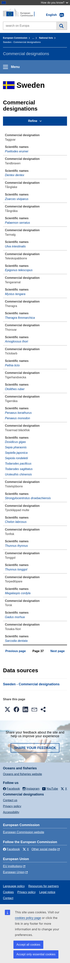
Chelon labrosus (16, 521)
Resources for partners (43, 886)
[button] (7, 709)
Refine (32, 120)
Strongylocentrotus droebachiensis (28, 498)
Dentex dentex (14, 175)
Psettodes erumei (16, 151)
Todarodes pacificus (18, 463)
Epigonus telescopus (19, 270)
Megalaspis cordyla (18, 593)
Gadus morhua (15, 617)
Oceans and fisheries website (22, 774)
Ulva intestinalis (15, 246)
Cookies (8, 892)
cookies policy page (28, 917)
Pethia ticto (12, 365)
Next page (57, 651)
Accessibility (11, 812)
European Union (14, 872)
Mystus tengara (15, 294)
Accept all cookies (28, 944)
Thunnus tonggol (16, 569)
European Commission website (23, 832)
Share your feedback (35, 748)
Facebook (11, 849)
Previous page (15, 651)
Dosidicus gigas (15, 441)
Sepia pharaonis (16, 447)
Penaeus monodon (17, 418)
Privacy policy (12, 806)
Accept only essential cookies (35, 954)
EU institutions (12, 866)
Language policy (14, 886)
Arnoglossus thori (16, 341)
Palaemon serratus (17, 222)
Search (61, 26)
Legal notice (47, 892)
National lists (46, 38)
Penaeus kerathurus (18, 412)
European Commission (15, 38)
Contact (8, 898)
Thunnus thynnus (16, 545)
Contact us (10, 800)
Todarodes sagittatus (19, 469)
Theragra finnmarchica (20, 317)
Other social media (44, 849)
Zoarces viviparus (16, 199)
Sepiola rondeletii (16, 458)
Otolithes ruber (15, 389)
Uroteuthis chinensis (18, 474)
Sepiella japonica (16, 452)
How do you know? (54, 2)
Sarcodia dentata (16, 640)
